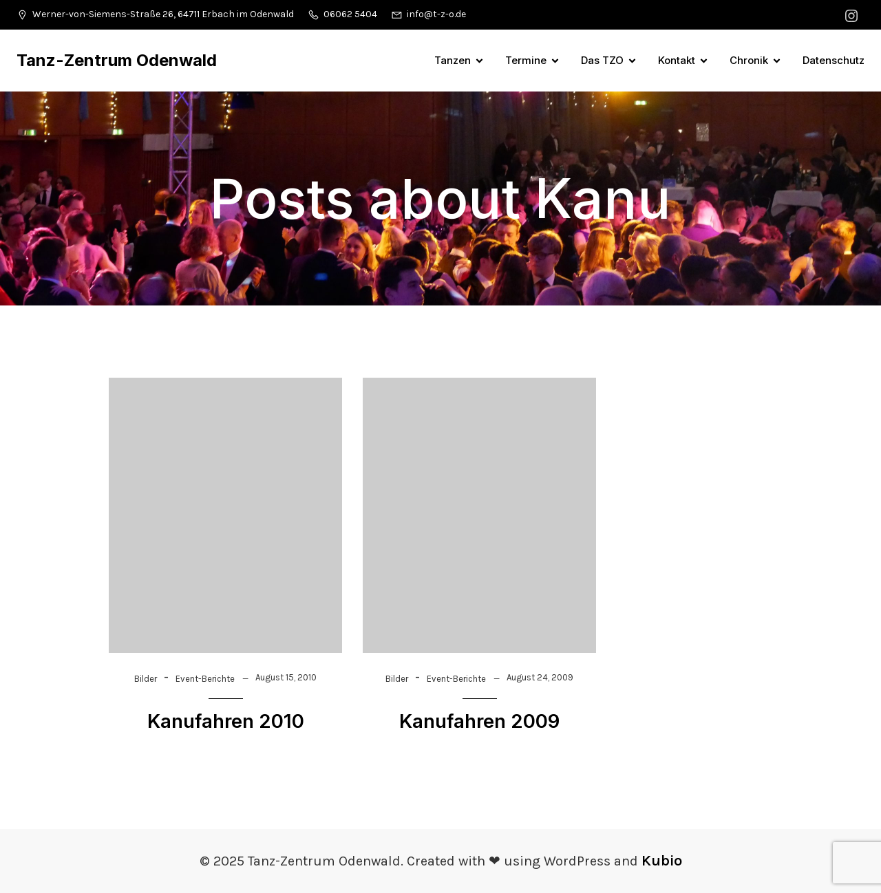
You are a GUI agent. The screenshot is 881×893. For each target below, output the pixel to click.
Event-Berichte (205, 679)
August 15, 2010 (286, 677)
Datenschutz (833, 60)
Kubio (661, 861)
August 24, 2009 (540, 677)
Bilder (145, 679)
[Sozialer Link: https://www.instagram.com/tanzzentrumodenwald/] (853, 14)
